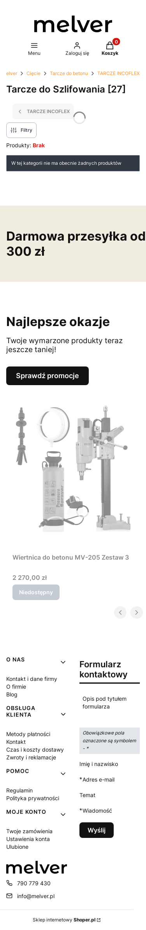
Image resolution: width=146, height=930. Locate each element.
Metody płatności (28, 734)
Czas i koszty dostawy (35, 749)
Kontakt (16, 741)
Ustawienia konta (28, 839)
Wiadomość (97, 810)
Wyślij (97, 830)
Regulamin (19, 790)
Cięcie (33, 73)
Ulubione (17, 846)
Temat (87, 795)
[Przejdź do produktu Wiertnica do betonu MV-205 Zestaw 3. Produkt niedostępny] (76, 467)
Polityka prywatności (32, 798)
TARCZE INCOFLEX (118, 73)
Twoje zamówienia (29, 831)
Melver (9, 73)
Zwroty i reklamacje (31, 757)
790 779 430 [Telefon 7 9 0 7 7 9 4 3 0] (34, 883)
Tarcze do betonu (69, 73)
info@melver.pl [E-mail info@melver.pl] (36, 896)
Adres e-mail (98, 779)
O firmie (16, 686)
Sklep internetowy (64, 920)
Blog (12, 694)
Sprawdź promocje (47, 376)
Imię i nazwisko (98, 764)
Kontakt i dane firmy (31, 678)
